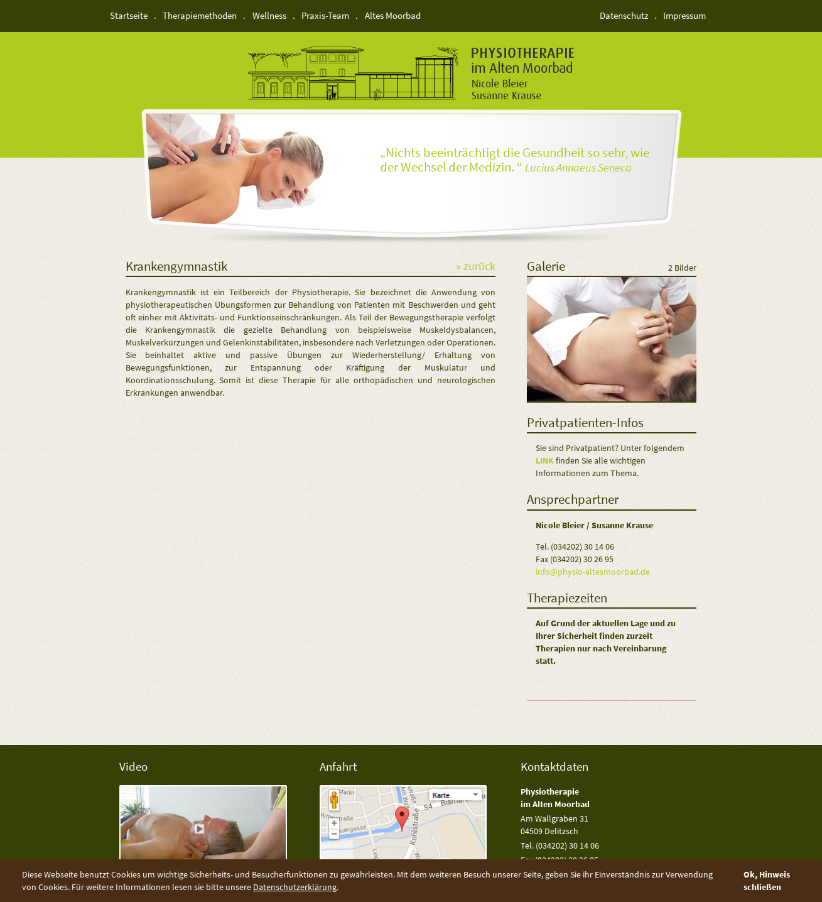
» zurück (475, 267)
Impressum (684, 15)
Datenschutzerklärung (295, 887)
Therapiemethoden (200, 15)
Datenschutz (624, 15)
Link (545, 460)
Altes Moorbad (393, 15)
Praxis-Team (325, 15)
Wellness (269, 15)
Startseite (129, 15)
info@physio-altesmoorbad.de (593, 571)
